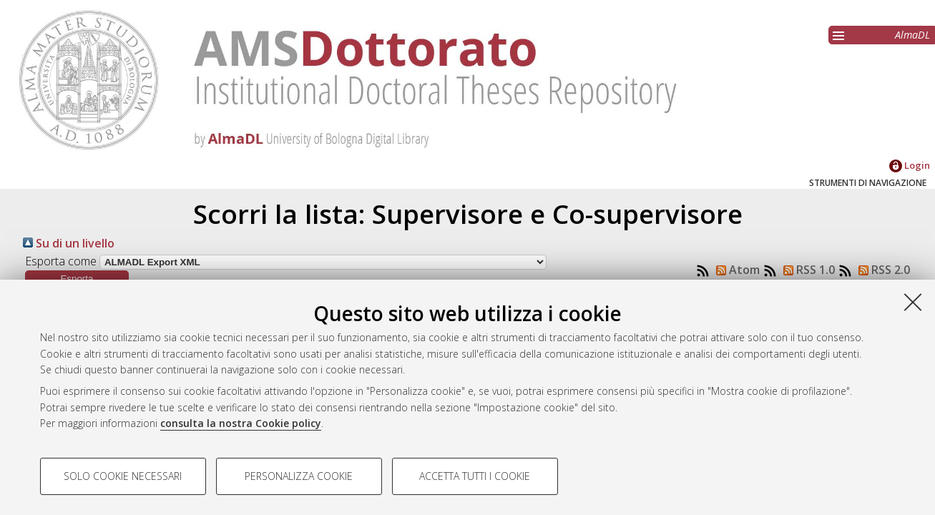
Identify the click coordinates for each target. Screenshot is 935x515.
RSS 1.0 (806, 270)
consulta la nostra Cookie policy (240, 423)
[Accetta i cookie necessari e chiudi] (912, 301)
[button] (77, 278)
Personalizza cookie (299, 476)
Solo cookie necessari (123, 476)
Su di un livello (68, 243)
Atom (735, 270)
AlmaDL (912, 34)
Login (909, 165)
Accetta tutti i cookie (474, 476)
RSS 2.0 (881, 270)
